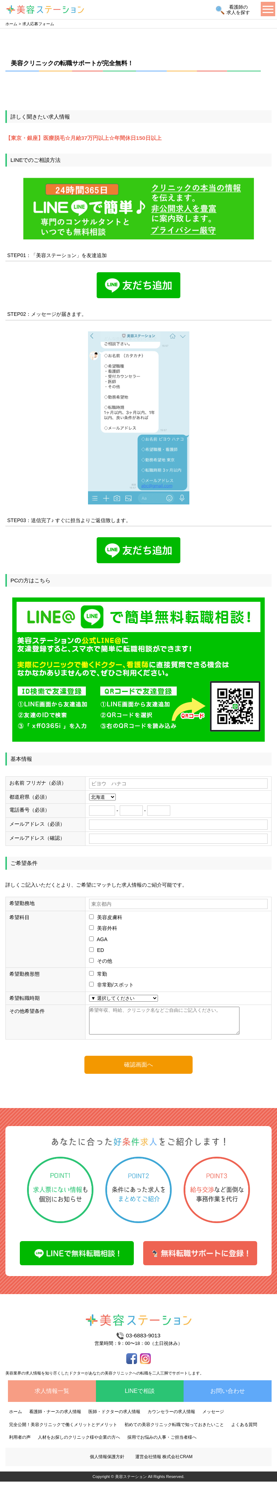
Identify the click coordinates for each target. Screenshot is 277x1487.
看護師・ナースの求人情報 (55, 1417)
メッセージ (213, 1417)
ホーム (11, 24)
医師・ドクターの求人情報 (114, 1417)
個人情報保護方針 (107, 1462)
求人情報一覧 (52, 1396)
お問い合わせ (227, 1396)
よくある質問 (244, 1430)
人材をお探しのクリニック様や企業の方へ (79, 1442)
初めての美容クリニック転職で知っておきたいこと (174, 1430)
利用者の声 (20, 1442)
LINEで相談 (140, 1396)
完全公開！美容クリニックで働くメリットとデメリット (63, 1430)
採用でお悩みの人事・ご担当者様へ (162, 1442)
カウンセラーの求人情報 (171, 1417)
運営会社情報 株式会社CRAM (164, 1462)
